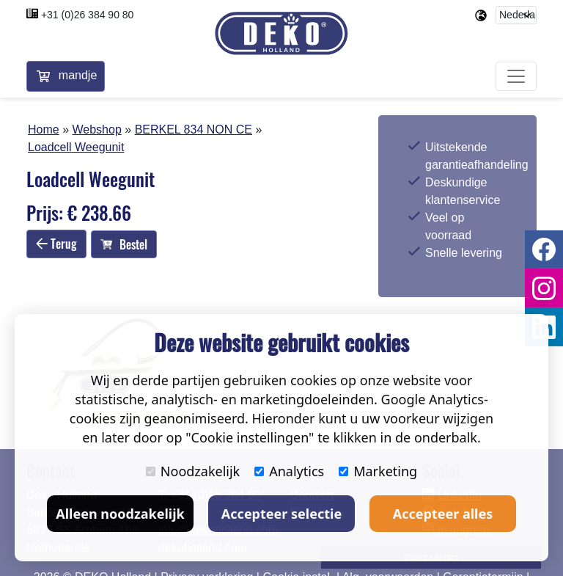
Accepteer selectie (281, 513)
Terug (56, 243)
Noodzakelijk (193, 471)
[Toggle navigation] (516, 76)
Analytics (289, 471)
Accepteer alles (443, 513)
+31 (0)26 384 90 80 (87, 15)
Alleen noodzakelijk (120, 513)
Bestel (123, 244)
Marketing (378, 471)
